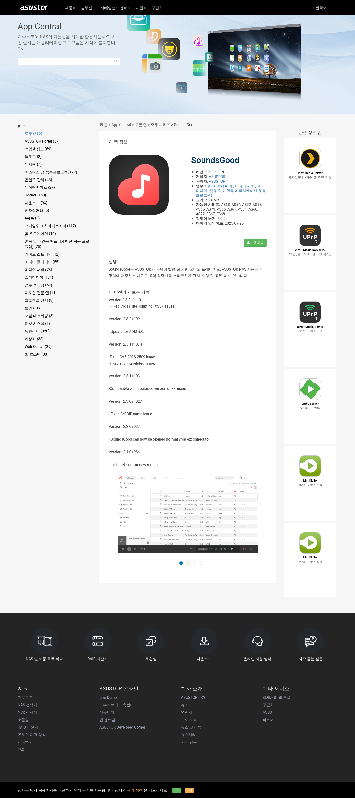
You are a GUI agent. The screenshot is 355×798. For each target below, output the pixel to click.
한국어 (320, 8)
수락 (176, 790)
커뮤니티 (106, 712)
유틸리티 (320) (37, 331)
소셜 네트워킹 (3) (39, 316)
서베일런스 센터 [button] (115, 8)
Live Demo (108, 697)
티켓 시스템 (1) (37, 323)
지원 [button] (141, 8)
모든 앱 (141, 125)
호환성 (23, 720)
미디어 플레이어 (219, 186)
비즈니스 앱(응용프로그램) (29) (51, 172)
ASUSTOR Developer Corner (122, 727)
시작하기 (25, 742)
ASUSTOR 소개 (193, 697)
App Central (121, 125)
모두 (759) (33, 133)
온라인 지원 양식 (32, 735)
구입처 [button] (158, 8)
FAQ (21, 749)
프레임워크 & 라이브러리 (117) (50, 226)
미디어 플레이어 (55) (42, 262)
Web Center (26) (38, 346)
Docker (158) (35, 195)
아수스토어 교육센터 (116, 705)
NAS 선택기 (27, 705)
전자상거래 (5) (37, 210)
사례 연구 (189, 742)
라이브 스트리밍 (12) (42, 254)
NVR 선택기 (27, 712)
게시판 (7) (33, 164)
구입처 (268, 705)
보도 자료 (189, 720)
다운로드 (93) (36, 203)
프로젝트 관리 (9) (39, 300)
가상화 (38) (34, 339)
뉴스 (184, 705)
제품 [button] (70, 8)
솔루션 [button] (87, 8)
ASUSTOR (217, 177)
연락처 (186, 712)
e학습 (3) (32, 218)
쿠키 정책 (135, 790)
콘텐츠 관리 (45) (38, 180)
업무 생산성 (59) (38, 285)
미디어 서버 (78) (38, 269)
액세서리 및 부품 (277, 697)
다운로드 (255, 242)
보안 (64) (32, 308)
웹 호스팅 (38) (36, 354)
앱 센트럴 (107, 720)
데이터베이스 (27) (40, 187)
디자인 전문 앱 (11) (41, 293)
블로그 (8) (33, 156)
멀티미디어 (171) (39, 277)
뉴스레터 (188, 735)
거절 (189, 790)
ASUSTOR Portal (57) (42, 141)
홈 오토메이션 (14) (40, 233)
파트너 (268, 720)
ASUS (267, 712)
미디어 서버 (245, 186)
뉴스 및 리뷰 (191, 727)
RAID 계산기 (28, 727)
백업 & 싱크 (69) (38, 149)
